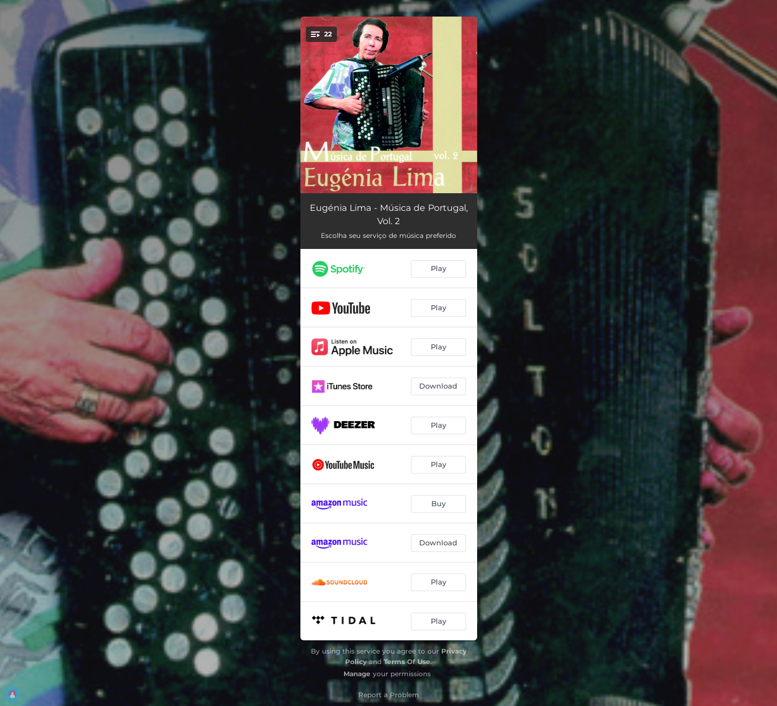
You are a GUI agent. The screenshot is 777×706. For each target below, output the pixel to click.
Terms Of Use (407, 661)
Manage (357, 674)
